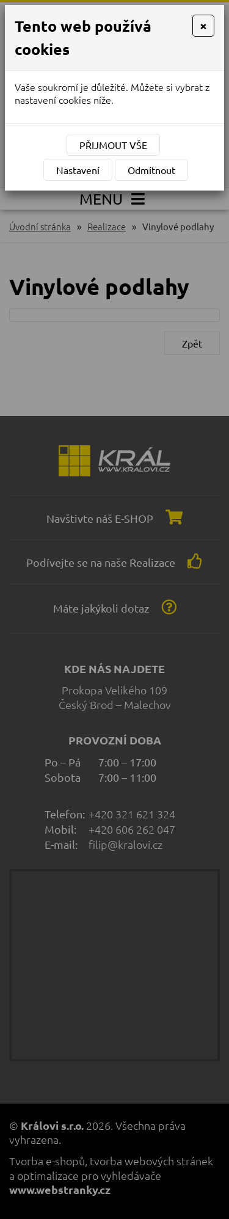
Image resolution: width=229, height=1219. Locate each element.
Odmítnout (151, 170)
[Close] (203, 26)
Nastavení (78, 170)
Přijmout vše (113, 145)
